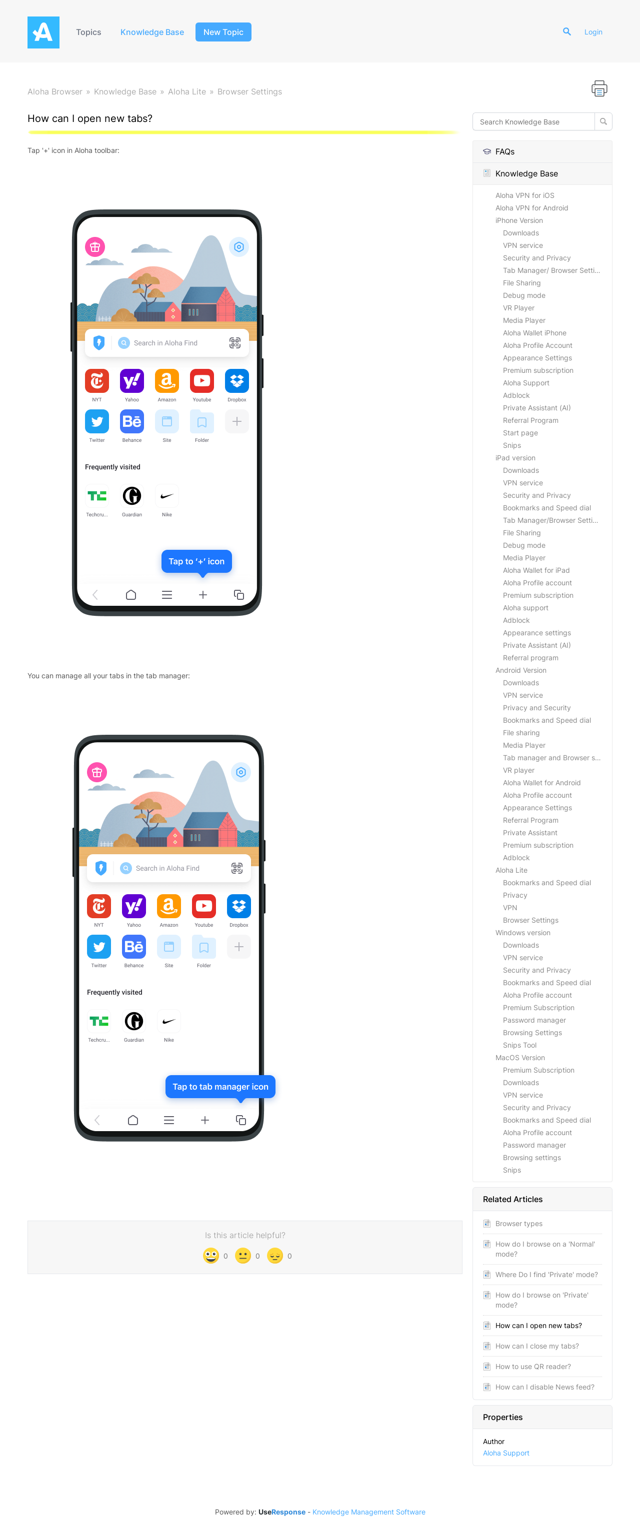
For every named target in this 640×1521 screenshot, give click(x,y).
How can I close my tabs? (537, 1346)
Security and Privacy (537, 257)
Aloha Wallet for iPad (536, 570)
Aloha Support (526, 382)
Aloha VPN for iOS (525, 195)
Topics (89, 32)
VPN (510, 907)
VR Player (518, 307)
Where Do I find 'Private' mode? (547, 1274)
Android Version (521, 670)
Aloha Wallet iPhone (534, 332)
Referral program (530, 657)
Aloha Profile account (537, 582)
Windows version (523, 932)
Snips (512, 445)
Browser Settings (250, 91)
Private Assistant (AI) (537, 407)
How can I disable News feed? (545, 1387)
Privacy (515, 895)
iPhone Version (519, 220)
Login (593, 31)
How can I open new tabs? (539, 1325)
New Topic (224, 32)
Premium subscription (538, 370)
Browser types (519, 1223)
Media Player (524, 320)
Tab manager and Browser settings (557, 757)
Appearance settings (537, 632)
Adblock (516, 395)
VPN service (523, 245)
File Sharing (522, 282)
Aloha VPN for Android (532, 207)
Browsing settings (532, 1157)
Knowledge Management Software (369, 1512)
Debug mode (524, 295)
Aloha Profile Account (537, 345)
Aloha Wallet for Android (542, 782)
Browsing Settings (532, 1032)
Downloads (521, 232)
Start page (520, 432)
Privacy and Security (537, 707)
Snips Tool (519, 1045)
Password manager (534, 1020)
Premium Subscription (538, 1007)
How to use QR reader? (533, 1366)
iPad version (516, 457)
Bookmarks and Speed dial (547, 507)
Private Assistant (530, 832)
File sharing (521, 732)
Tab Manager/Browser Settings (553, 520)
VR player (518, 770)
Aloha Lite (187, 91)
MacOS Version (520, 1057)
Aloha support (525, 607)
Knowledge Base (152, 32)
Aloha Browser (55, 91)
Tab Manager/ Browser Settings (554, 270)
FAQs (498, 151)
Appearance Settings (537, 357)
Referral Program (530, 420)
